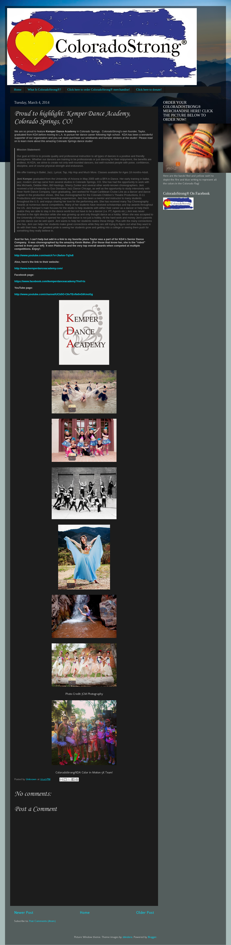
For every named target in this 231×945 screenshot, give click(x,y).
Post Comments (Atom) (42, 921)
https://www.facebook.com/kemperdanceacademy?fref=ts (49, 281)
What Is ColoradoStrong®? (44, 89)
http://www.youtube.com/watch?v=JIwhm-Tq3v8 (43, 255)
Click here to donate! (149, 89)
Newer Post (23, 912)
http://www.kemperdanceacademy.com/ (38, 268)
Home (17, 89)
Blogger (152, 937)
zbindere (127, 937)
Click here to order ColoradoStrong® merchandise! (98, 89)
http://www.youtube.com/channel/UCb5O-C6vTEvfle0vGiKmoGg (53, 294)
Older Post (145, 912)
